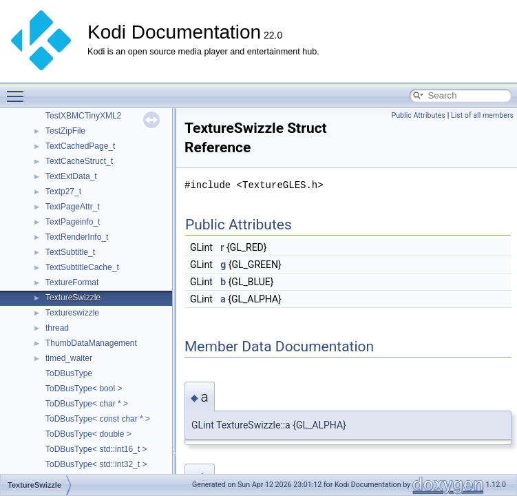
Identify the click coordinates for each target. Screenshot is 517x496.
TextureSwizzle (73, 297)
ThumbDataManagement (91, 343)
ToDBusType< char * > (86, 404)
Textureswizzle (72, 313)
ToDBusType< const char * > (97, 419)
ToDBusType (68, 373)
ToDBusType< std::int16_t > (96, 449)
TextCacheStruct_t (79, 161)
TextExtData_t (71, 176)
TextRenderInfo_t (76, 237)
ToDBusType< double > (88, 434)
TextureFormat (71, 282)
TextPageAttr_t (72, 206)
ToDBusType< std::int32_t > (96, 464)
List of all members (482, 115)
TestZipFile (65, 131)
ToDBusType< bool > (83, 388)
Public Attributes (418, 115)
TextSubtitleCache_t (82, 267)
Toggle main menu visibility (18, 90)
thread (57, 328)
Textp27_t (63, 191)
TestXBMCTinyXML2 (83, 116)
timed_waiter (68, 358)
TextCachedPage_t (80, 146)
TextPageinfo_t (72, 222)
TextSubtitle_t (70, 252)
